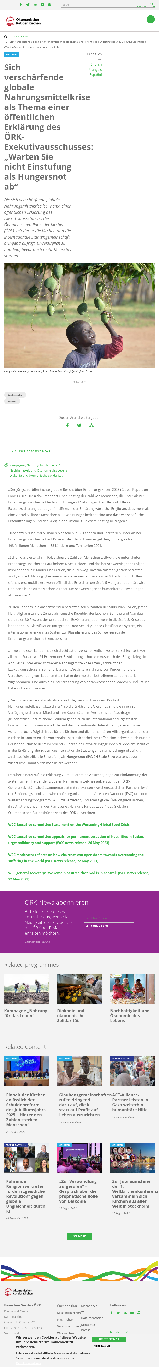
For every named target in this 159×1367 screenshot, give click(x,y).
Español (95, 74)
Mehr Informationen (28, 1363)
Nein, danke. (102, 1346)
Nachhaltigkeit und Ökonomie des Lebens (39, 470)
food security (15, 395)
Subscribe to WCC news (32, 451)
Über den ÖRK (67, 1306)
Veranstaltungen (69, 1326)
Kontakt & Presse (88, 1327)
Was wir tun (65, 1333)
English (96, 64)
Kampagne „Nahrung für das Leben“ (35, 465)
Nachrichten (20, 36)
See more (79, 1236)
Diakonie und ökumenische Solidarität (36, 476)
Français (95, 69)
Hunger (12, 401)
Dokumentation (92, 1318)
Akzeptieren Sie (109, 1339)
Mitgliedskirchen (69, 1313)
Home (5, 36)
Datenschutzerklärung (37, 941)
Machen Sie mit (89, 1308)
